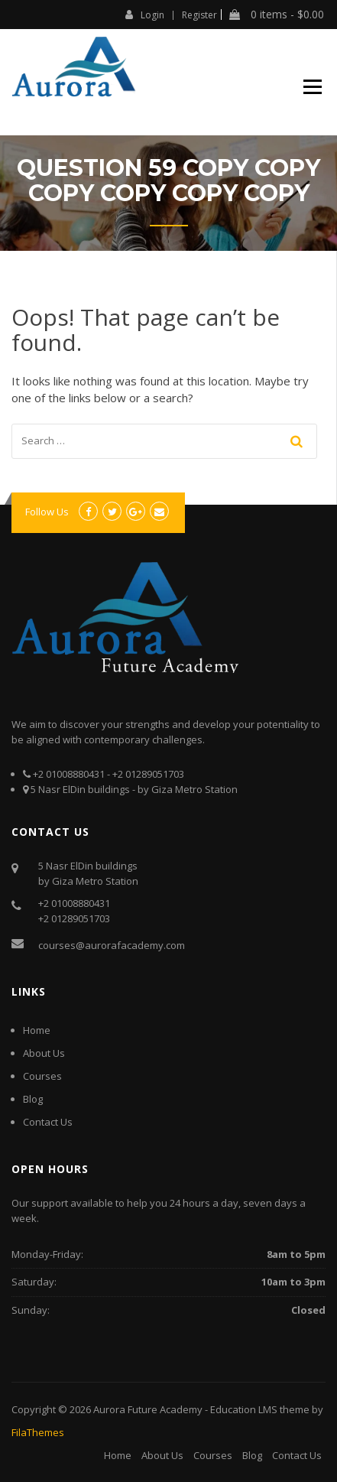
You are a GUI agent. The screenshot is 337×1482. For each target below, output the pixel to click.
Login (144, 14)
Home (36, 1030)
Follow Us (47, 511)
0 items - (276, 14)
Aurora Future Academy (148, 1409)
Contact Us (48, 1122)
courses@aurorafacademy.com (111, 945)
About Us (44, 1053)
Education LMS (243, 1409)
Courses (42, 1076)
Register (199, 15)
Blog (33, 1099)
